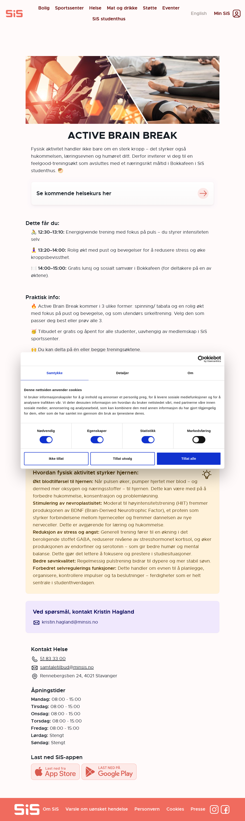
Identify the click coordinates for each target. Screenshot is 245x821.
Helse (95, 8)
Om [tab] (190, 373)
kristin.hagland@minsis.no (70, 622)
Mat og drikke (122, 8)
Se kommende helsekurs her (122, 193)
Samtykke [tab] (55, 373)
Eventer (171, 8)
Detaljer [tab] (122, 373)
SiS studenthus (108, 19)
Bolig (44, 8)
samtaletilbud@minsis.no (67, 667)
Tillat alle (188, 458)
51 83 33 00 (53, 658)
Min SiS (222, 13)
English (199, 13)
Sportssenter (69, 8)
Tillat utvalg (122, 458)
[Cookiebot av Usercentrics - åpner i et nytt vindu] (201, 359)
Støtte (150, 8)
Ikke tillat (56, 458)
